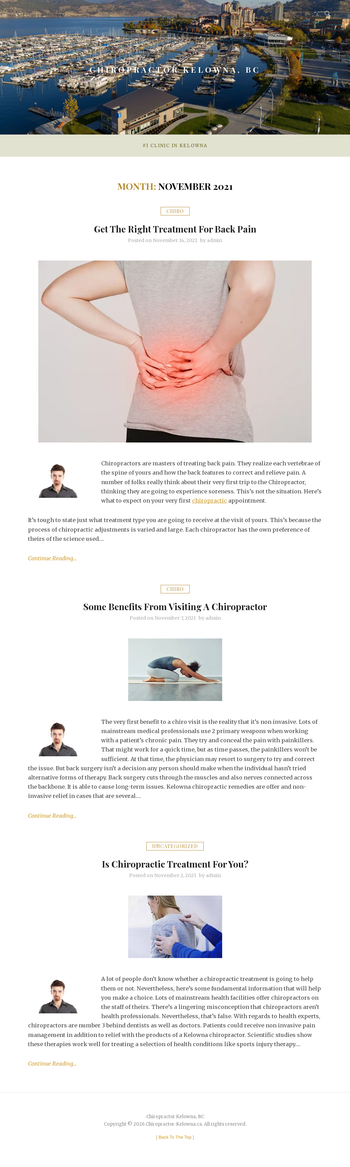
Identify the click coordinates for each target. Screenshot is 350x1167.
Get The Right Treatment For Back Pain (175, 228)
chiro (175, 211)
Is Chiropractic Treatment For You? (175, 863)
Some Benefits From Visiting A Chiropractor (175, 605)
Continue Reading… (53, 558)
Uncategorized (175, 846)
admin (214, 240)
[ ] (175, 1137)
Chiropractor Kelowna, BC (175, 66)
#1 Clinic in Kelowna (175, 146)
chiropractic (209, 500)
